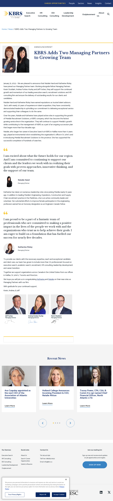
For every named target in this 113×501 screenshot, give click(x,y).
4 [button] (59, 423)
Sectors (81, 3)
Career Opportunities (55, 3)
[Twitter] (109, 492)
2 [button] (55, 423)
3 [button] (57, 423)
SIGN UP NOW (95, 465)
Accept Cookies (59, 494)
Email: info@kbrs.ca (46, 462)
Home (4, 29)
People (72, 3)
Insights (98, 3)
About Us (100, 14)
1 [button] (53, 423)
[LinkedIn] (101, 492)
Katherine (41, 279)
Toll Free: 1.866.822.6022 (47, 458)
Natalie (51, 279)
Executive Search (29, 14)
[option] (19, 389)
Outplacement (88, 14)
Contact (108, 3)
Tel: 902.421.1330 (45, 455)
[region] (36, 488)
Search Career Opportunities (25, 459)
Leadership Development (68, 14)
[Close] (66, 479)
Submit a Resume (26, 464)
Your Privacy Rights (14, 494)
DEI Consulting (54, 14)
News (89, 3)
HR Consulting (42, 14)
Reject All (43, 494)
